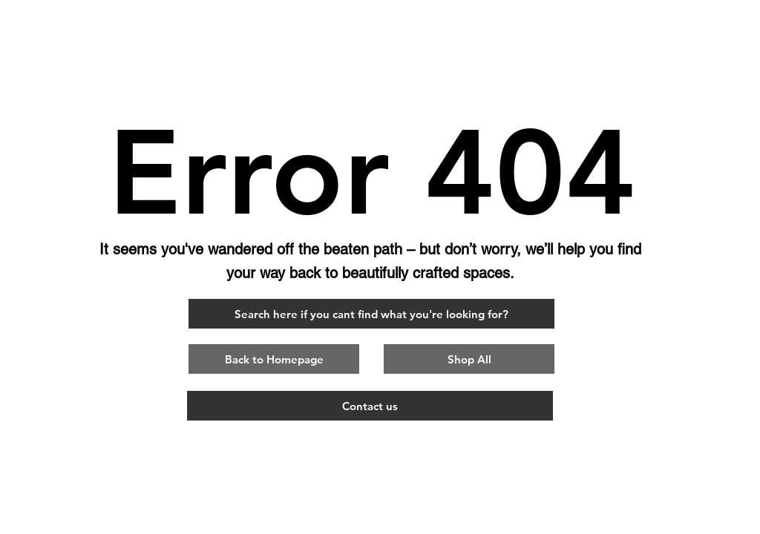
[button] (274, 359)
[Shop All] (469, 359)
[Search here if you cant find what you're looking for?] (371, 314)
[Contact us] (370, 406)
